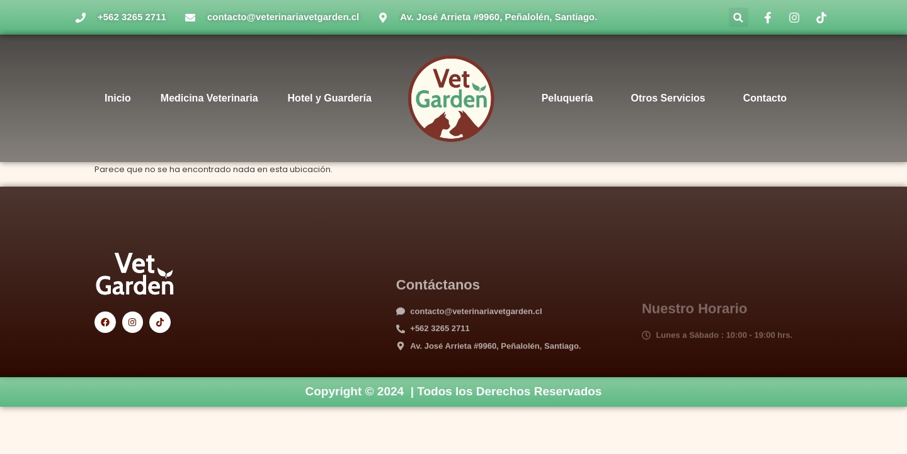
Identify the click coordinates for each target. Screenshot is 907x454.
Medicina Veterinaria (209, 98)
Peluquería (567, 98)
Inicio (118, 98)
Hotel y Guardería (330, 98)
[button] (738, 17)
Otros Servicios (667, 98)
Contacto (765, 98)
